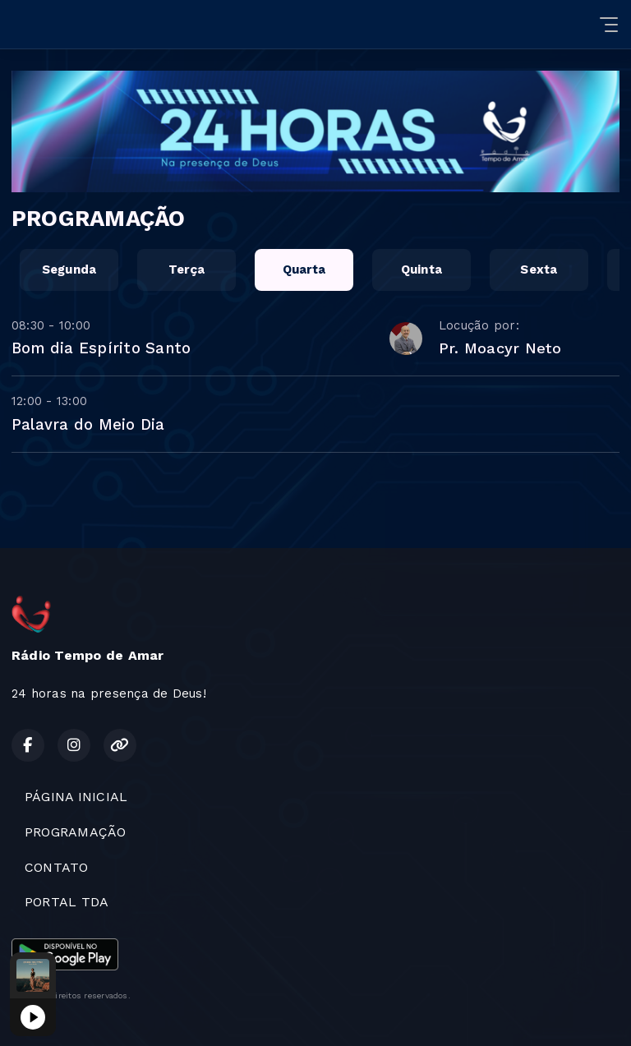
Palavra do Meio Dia (88, 424)
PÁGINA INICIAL (76, 796)
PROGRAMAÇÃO (76, 832)
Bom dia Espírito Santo (101, 348)
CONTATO (57, 867)
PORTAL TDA (66, 902)
